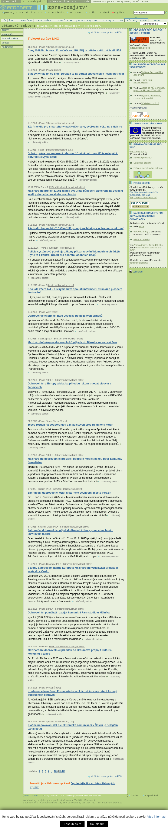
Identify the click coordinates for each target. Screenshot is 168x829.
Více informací (156, 816)
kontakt (135, 795)
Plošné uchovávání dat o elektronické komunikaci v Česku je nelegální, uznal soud (73, 726)
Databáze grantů (142, 162)
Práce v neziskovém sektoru (148, 168)
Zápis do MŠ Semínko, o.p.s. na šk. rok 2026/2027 (149, 89)
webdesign (44, 800)
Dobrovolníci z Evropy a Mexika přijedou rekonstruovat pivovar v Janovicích (69, 385)
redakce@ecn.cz (139, 262)
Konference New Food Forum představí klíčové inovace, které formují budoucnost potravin (72, 693)
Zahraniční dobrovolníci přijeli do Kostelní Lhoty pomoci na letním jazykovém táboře (70, 532)
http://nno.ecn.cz (138, 151)
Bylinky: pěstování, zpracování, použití (147, 96)
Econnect (89, 800)
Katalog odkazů (131, 1)
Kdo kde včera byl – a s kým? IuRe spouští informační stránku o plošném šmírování (75, 290)
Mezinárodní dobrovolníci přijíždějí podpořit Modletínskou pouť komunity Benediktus (75, 460)
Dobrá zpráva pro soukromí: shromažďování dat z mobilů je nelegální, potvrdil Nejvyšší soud (73, 155)
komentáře (7, 34)
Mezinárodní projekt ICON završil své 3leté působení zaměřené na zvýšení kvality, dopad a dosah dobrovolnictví (75, 192)
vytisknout (136, 271)
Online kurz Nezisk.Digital (143, 81)
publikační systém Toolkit (67, 800)
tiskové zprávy (9, 38)
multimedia (7, 47)
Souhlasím (97, 824)
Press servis (142, 183)
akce (141, 226)
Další (62, 771)
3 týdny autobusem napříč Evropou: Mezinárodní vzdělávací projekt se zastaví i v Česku (73, 569)
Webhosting (29, 800)
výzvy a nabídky (142, 239)
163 (55, 771)
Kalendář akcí (99, 1)
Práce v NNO (115, 1)
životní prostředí (42, 97)
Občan (144, 1)
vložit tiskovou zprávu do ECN (106, 32)
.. (51, 771)
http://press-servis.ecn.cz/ (143, 197)
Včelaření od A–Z (150, 103)
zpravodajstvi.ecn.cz (49, 26)
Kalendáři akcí (156, 245)
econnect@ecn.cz (112, 802)
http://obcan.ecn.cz (140, 47)
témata (5, 42)
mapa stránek (151, 795)
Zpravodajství (140, 245)
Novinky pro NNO (143, 157)
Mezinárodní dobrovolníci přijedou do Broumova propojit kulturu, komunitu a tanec (70, 651)
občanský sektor (72, 62)
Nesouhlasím (72, 824)
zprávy (5, 30)
